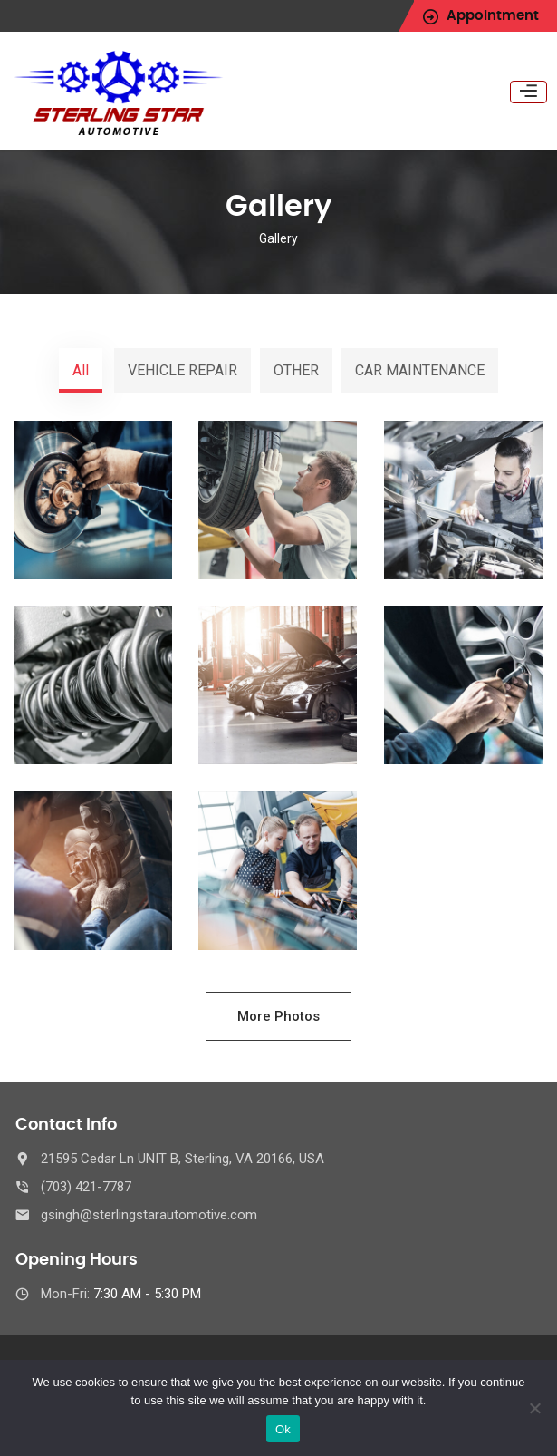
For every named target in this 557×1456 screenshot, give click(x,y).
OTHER (296, 370)
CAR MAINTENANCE (420, 370)
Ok (283, 1429)
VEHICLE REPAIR (182, 370)
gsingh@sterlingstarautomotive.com (149, 1215)
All (80, 370)
